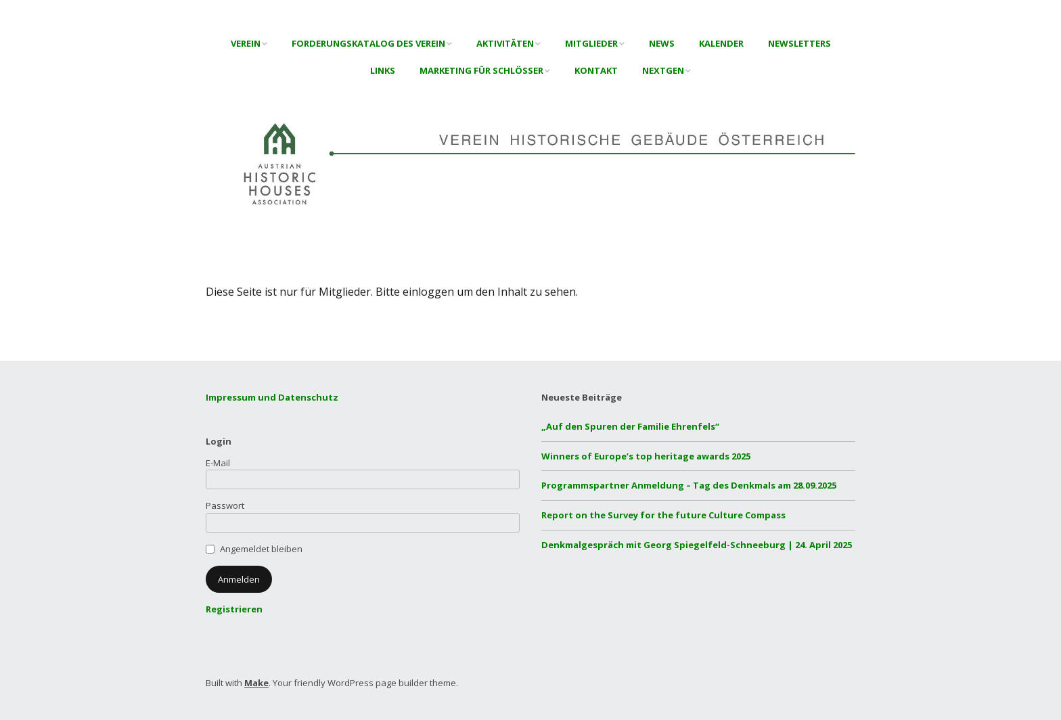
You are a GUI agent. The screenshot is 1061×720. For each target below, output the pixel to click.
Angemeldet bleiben (261, 549)
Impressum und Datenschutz (272, 397)
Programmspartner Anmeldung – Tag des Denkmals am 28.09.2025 (688, 485)
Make (256, 683)
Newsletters (799, 43)
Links (382, 70)
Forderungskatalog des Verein (368, 43)
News (662, 43)
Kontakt (596, 70)
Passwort (225, 505)
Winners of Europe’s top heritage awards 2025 (645, 456)
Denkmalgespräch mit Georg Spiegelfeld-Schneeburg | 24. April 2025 (696, 545)
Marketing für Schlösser (481, 70)
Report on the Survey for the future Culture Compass (663, 515)
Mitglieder (591, 43)
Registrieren (234, 609)
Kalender (721, 43)
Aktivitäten (505, 43)
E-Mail (218, 463)
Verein (246, 43)
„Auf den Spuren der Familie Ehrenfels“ (630, 426)
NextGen (663, 70)
